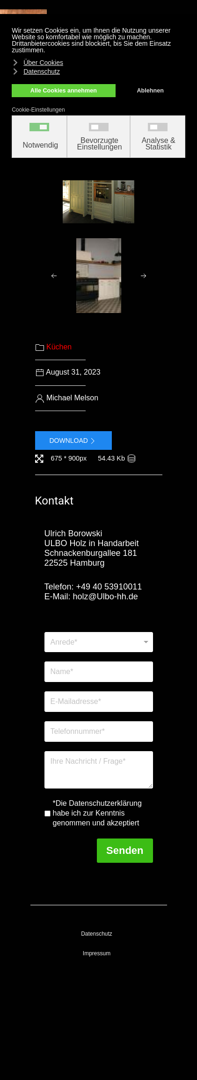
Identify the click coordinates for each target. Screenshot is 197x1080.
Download (73, 441)
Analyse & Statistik (158, 143)
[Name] (98, 671)
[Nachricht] (98, 770)
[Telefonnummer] (98, 731)
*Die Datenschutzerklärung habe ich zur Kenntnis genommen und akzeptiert (97, 813)
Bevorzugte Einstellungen (99, 143)
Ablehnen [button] (150, 90)
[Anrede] (98, 642)
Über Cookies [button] (43, 62)
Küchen (59, 347)
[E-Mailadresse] (98, 701)
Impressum (96, 953)
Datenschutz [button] (41, 71)
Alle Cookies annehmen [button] (63, 90)
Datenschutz (96, 934)
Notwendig (40, 145)
